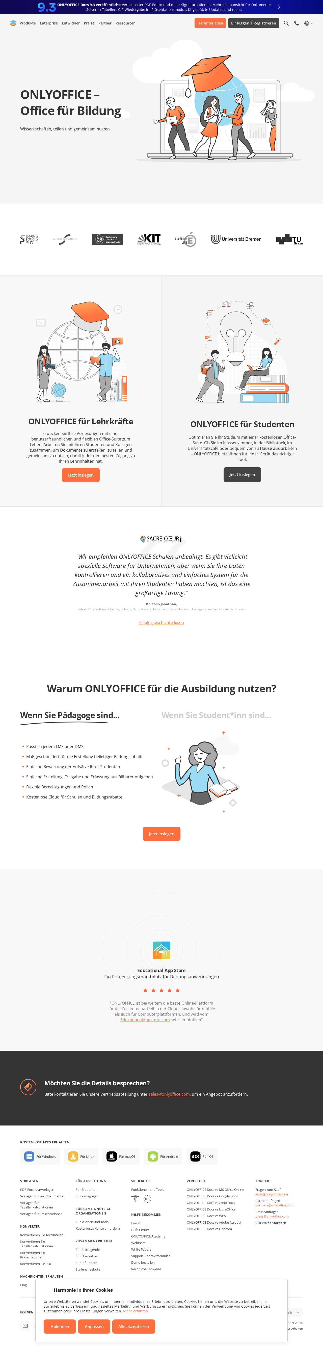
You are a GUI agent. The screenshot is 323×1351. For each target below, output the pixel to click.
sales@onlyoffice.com (169, 1094)
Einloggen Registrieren (253, 23)
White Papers (141, 1249)
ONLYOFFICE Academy (148, 1236)
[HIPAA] (135, 1199)
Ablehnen (60, 1326)
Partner (105, 23)
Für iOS (208, 1156)
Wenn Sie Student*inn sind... (216, 714)
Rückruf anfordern (270, 1223)
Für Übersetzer (87, 1256)
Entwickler (71, 23)
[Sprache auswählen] (308, 23)
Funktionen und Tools (92, 1222)
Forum (136, 1223)
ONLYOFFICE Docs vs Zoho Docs (211, 1202)
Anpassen (94, 1326)
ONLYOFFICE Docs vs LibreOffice (211, 1209)
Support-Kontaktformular (150, 1256)
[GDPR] (147, 1199)
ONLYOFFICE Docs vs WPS (206, 1216)
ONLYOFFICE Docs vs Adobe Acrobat (214, 1222)
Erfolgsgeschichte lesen (161, 622)
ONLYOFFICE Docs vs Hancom (209, 1229)
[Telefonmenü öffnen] (296, 23)
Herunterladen (210, 23)
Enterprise (49, 23)
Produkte (28, 23)
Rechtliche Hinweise (146, 1269)
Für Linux (87, 1156)
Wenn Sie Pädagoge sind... (69, 714)
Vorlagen (29, 1181)
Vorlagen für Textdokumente (41, 1196)
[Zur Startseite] (13, 23)
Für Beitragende (88, 1249)
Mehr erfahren (135, 1311)
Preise (89, 23)
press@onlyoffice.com (272, 1216)
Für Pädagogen (87, 1196)
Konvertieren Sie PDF (36, 1263)
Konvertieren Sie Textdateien (41, 1235)
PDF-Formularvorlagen (37, 1189)
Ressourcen (126, 23)
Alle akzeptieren (133, 1326)
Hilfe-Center (140, 1229)
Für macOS (127, 1156)
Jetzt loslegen (81, 475)
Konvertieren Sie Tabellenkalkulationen (36, 1243)
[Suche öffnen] (286, 23)
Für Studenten (86, 1189)
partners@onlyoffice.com (274, 1205)
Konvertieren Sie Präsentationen (32, 1254)
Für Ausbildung (91, 1181)
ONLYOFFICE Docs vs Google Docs (212, 1196)
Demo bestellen (143, 1262)
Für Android (169, 1156)
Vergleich (196, 1181)
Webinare (138, 1242)
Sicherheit (141, 1181)
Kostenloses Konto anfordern (98, 1228)
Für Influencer (86, 1262)
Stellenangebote (88, 1269)
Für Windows (46, 1156)
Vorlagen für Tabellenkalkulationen (36, 1204)
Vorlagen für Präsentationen (41, 1213)
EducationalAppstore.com (145, 1020)
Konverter (30, 1226)
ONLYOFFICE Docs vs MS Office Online (215, 1189)
